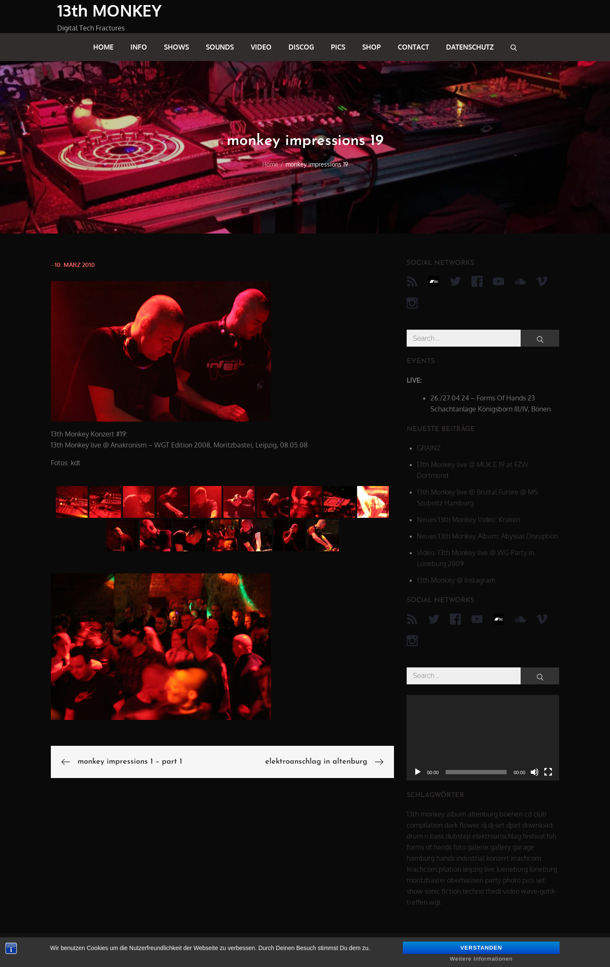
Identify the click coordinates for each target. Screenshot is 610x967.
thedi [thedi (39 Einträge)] (493, 891)
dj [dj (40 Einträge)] (483, 825)
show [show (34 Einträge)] (415, 891)
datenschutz (470, 47)
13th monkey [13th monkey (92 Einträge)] (426, 814)
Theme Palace (531, 950)
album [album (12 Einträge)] (456, 814)
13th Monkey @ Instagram (456, 580)
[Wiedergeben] (417, 772)
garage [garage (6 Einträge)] (523, 847)
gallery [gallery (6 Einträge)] (500, 847)
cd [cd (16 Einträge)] (528, 814)
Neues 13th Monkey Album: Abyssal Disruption (487, 536)
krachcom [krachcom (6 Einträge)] (526, 858)
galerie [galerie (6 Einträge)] (477, 847)
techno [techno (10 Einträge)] (473, 891)
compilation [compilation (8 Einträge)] (425, 825)
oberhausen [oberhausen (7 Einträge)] (465, 880)
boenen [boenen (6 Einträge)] (511, 814)
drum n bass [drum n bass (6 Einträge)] (425, 836)
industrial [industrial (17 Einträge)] (470, 858)
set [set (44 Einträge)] (540, 880)
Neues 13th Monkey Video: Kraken (468, 519)
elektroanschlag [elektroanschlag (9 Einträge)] (496, 836)
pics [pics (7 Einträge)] (528, 880)
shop (371, 47)
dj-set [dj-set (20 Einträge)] (496, 825)
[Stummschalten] (534, 772)
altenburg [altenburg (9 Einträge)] (483, 814)
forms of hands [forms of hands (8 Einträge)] (429, 847)
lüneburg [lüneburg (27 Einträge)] (543, 869)
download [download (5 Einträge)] (537, 825)
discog (301, 47)
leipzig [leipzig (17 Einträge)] (472, 869)
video (261, 47)
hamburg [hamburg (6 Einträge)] (421, 858)
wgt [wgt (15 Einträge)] (435, 902)
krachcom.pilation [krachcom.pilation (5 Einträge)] (434, 869)
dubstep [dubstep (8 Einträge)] (458, 836)
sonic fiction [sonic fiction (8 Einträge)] (442, 891)
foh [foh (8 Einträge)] (551, 836)
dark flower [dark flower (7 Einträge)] (462, 825)
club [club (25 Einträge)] (539, 814)
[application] (483, 738)
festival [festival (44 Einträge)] (534, 836)
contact (413, 47)
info (138, 47)
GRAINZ (429, 448)
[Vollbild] (548, 772)
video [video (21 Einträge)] (511, 891)
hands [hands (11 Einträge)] (445, 858)
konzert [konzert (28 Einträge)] (497, 858)
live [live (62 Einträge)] (489, 869)
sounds (220, 47)
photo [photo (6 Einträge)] (512, 880)
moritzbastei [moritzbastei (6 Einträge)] (426, 880)
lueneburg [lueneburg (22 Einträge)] (512, 869)
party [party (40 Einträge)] (493, 880)
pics (338, 47)
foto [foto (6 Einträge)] (459, 847)
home (103, 47)
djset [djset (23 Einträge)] (513, 825)
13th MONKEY (109, 10)
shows (176, 47)
